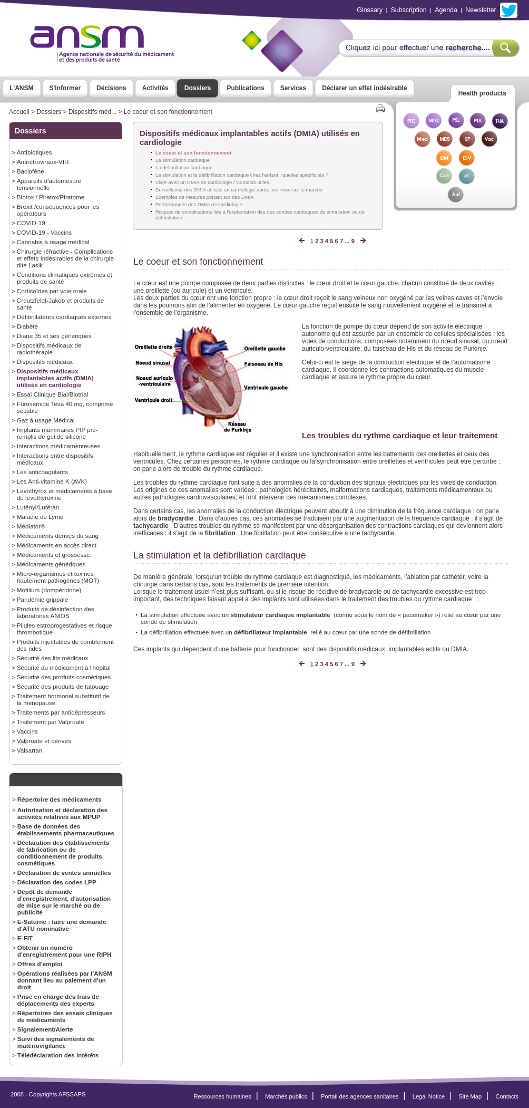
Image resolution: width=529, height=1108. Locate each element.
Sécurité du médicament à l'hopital (64, 667)
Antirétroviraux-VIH (43, 161)
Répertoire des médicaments (59, 799)
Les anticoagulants (42, 471)
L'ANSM (21, 88)
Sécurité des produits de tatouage (63, 686)
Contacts (506, 1096)
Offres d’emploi (40, 963)
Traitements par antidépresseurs (61, 712)
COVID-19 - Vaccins (44, 232)
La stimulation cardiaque (182, 160)
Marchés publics (286, 1096)
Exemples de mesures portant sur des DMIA (204, 197)
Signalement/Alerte (45, 1029)
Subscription (409, 10)
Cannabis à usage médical (53, 241)
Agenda (446, 10)
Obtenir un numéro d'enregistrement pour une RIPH (64, 951)
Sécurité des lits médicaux (53, 657)
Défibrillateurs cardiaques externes (64, 316)
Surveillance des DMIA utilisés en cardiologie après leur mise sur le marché (238, 189)
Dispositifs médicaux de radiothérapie (49, 348)
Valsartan (29, 750)
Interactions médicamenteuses (58, 445)
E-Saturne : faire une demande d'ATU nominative (61, 925)
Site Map (470, 1096)
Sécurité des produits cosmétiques (64, 676)
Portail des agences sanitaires (359, 1096)
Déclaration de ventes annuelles (64, 872)
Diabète (27, 326)
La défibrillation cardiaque (183, 167)
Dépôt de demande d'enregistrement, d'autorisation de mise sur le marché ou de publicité (64, 902)
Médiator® (31, 526)
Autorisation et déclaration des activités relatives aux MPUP (62, 813)
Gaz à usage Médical (46, 420)
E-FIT (25, 937)
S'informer (65, 88)
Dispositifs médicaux (45, 361)
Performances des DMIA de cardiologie (198, 204)
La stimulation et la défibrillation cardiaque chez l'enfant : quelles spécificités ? (241, 175)
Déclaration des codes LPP (56, 882)
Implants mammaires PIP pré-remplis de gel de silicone (57, 433)
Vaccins (27, 731)
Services (293, 88)
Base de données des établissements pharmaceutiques (65, 829)
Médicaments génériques (51, 564)
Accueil (19, 111)
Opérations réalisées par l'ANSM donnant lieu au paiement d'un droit (64, 980)
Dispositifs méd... (92, 111)
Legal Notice (429, 1096)
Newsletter (480, 10)
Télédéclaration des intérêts (58, 1055)
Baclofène (30, 171)
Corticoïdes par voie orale (52, 290)
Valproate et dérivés (44, 740)
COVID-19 (31, 222)
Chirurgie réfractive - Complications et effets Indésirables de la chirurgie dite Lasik (65, 258)
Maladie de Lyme (40, 516)
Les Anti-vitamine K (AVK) (52, 481)
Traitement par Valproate (50, 721)
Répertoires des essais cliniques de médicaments (65, 1016)
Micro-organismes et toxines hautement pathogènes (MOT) (58, 577)
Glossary (370, 10)
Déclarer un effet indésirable (364, 88)
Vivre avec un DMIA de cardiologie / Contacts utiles (212, 182)
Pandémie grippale (42, 599)
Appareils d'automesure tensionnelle (49, 184)
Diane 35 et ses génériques (54, 335)
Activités (155, 88)
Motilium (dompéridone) (49, 589)
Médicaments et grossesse (53, 554)
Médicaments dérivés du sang (58, 535)
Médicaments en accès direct (56, 545)
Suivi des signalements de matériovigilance (55, 1042)
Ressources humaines (222, 1096)
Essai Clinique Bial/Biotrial (53, 394)
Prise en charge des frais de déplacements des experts (58, 1000)
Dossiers (197, 88)
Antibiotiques (34, 152)
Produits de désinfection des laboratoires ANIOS (55, 612)
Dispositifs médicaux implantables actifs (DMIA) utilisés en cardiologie (55, 378)
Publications (245, 88)
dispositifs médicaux (356, 649)
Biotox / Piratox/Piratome (50, 197)
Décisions (111, 88)
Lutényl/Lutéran (38, 507)
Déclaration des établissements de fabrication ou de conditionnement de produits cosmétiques (63, 852)
